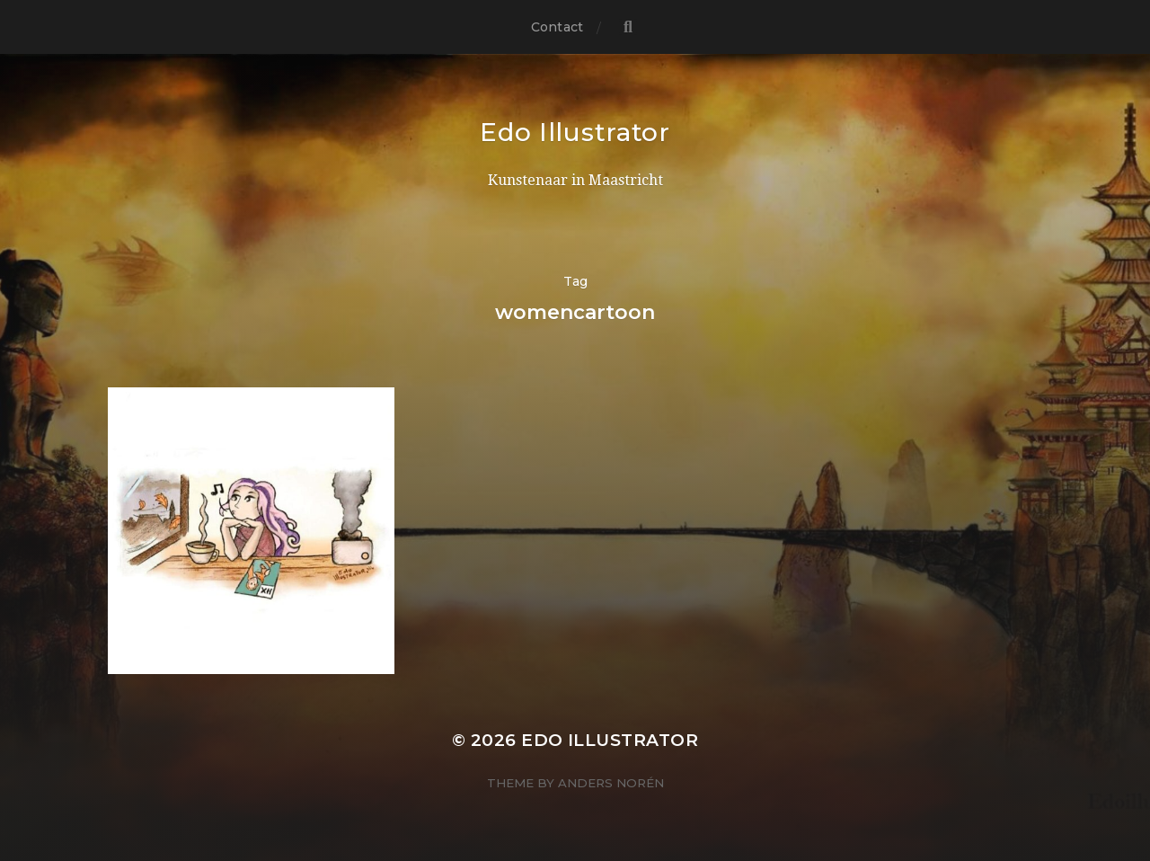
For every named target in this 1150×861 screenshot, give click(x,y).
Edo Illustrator (575, 132)
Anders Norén (611, 783)
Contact (557, 27)
